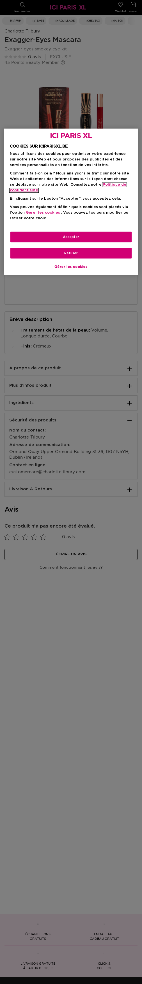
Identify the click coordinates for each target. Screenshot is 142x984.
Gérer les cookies (43, 212)
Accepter (71, 237)
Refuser (71, 253)
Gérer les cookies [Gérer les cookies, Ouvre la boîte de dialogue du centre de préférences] (70, 267)
